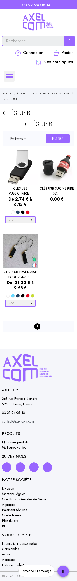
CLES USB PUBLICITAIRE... (20, 191)
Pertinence (18, 138)
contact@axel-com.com (18, 421)
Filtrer (58, 138)
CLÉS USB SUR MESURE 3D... (57, 191)
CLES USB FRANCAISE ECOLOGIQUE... (20, 274)
